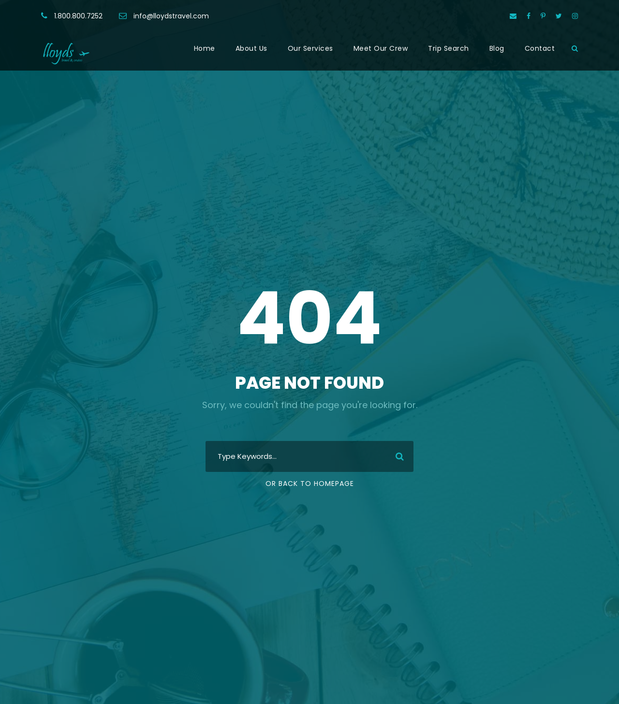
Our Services (310, 48)
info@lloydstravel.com (171, 16)
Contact (540, 48)
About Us (251, 48)
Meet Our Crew (381, 48)
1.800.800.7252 (78, 16)
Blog (496, 48)
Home (204, 48)
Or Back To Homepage (309, 483)
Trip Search (448, 48)
